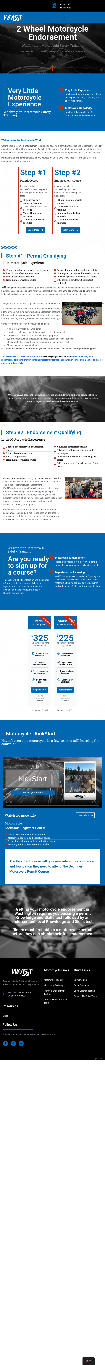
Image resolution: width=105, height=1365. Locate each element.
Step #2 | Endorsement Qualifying (43, 432)
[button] (64, 18)
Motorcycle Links (56, 970)
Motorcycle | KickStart (30, 734)
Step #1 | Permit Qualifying (36, 256)
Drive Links (82, 970)
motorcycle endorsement (25, 146)
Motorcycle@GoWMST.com (57, 356)
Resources (10, 1006)
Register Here (39, 689)
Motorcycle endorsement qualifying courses (23, 478)
